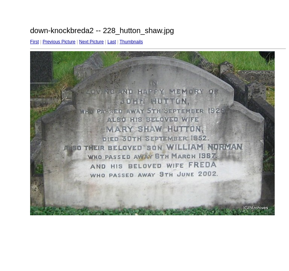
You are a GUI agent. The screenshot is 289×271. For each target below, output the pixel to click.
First (34, 41)
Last (111, 41)
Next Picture (91, 41)
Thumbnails (131, 41)
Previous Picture (59, 41)
